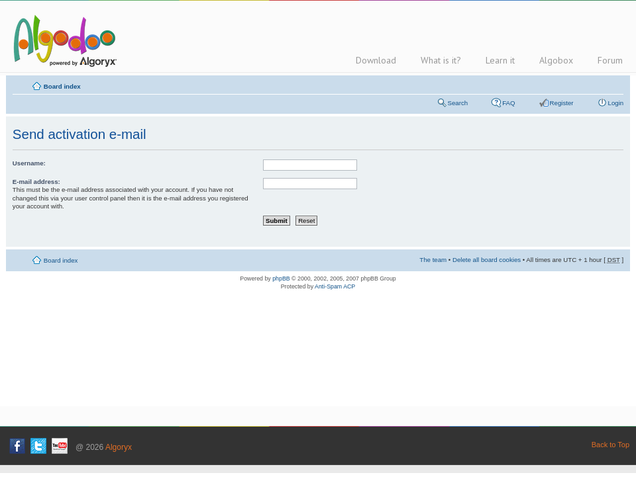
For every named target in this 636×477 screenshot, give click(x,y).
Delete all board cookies (486, 259)
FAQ (508, 103)
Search (458, 103)
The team (433, 259)
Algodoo (63, 40)
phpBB (281, 278)
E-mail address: (36, 181)
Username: (29, 163)
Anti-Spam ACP (335, 286)
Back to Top (610, 445)
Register (562, 103)
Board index (62, 86)
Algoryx (118, 447)
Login (616, 103)
